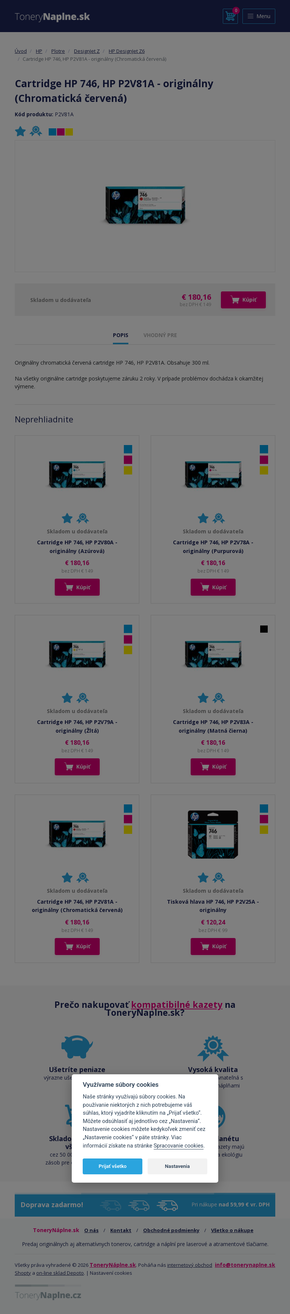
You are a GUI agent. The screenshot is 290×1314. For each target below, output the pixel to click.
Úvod (21, 51)
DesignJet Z (87, 51)
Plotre (58, 51)
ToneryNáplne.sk (112, 1264)
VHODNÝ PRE (160, 335)
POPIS (120, 335)
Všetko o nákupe (232, 1230)
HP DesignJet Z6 (127, 51)
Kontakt (120, 1230)
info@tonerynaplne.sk (245, 1264)
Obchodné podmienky (171, 1230)
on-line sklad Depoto (60, 1272)
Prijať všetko (112, 1166)
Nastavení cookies (111, 1272)
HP (39, 51)
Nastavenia (177, 1166)
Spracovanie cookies (179, 1146)
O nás (91, 1230)
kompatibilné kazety (176, 1004)
